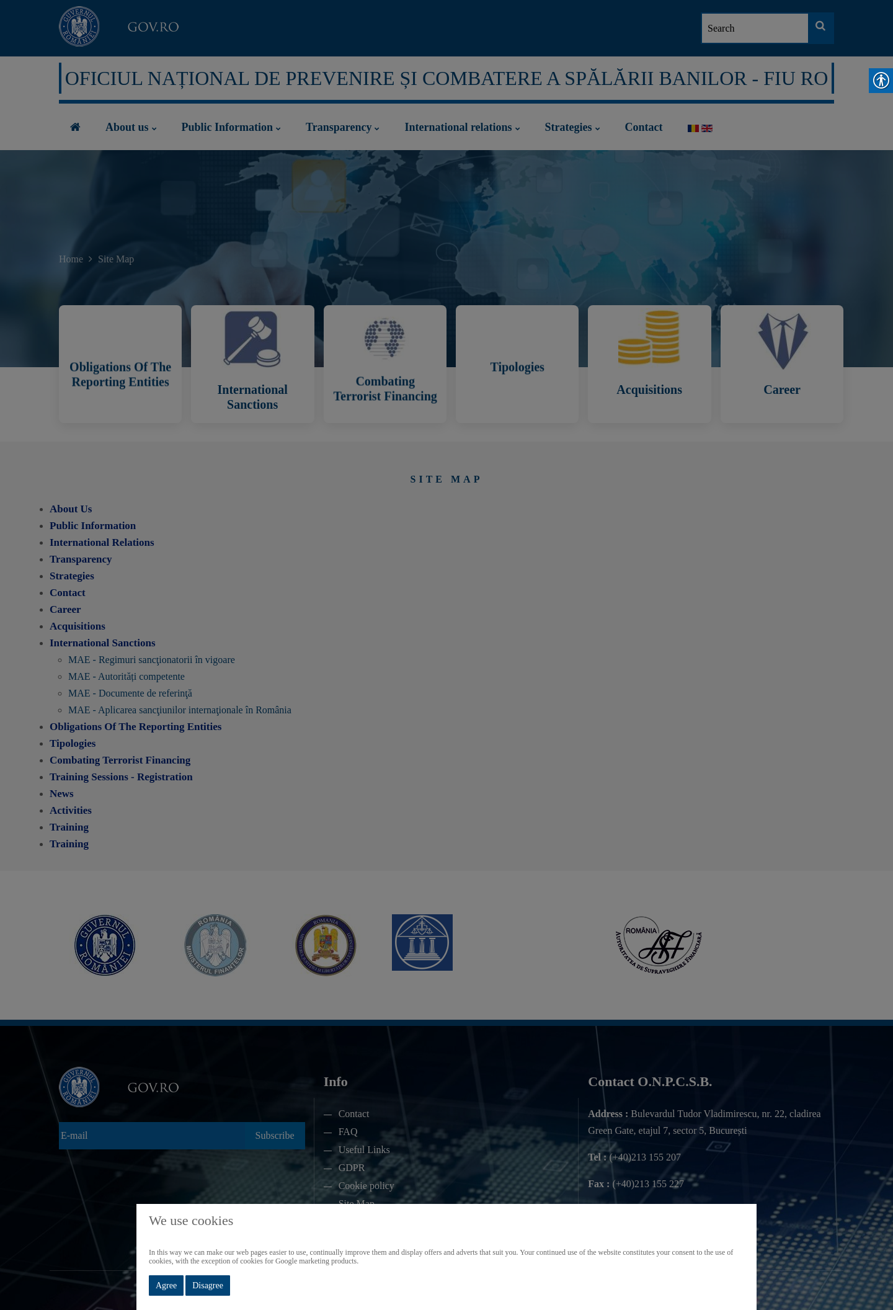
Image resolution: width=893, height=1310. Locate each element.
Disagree (207, 1285)
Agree (166, 1285)
